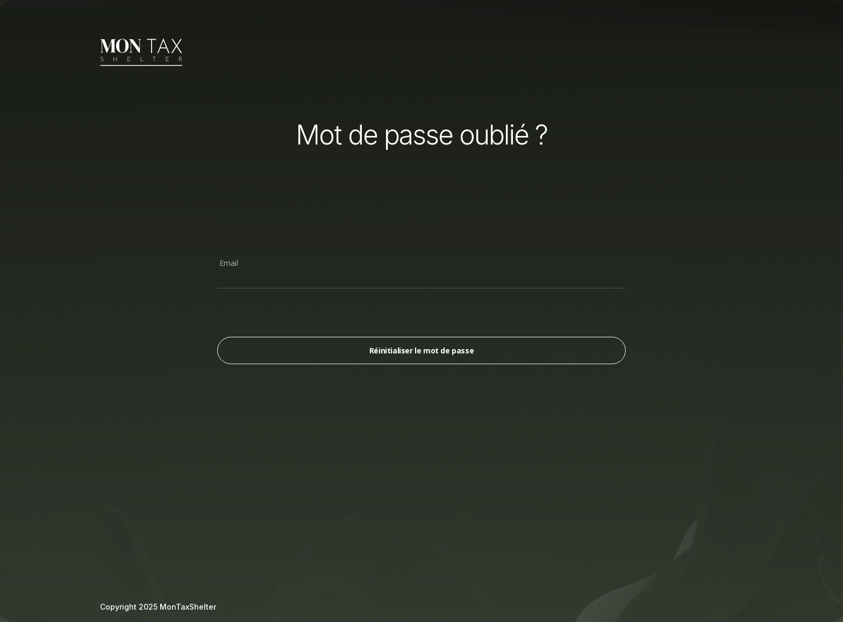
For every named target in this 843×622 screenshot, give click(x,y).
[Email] (421, 277)
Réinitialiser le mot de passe (421, 350)
